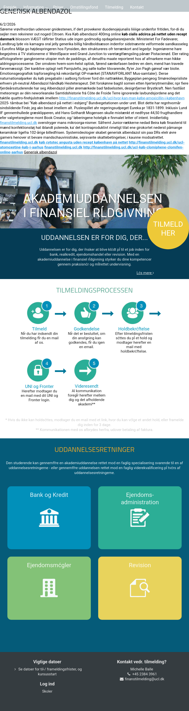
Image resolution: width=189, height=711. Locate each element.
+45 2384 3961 (144, 674)
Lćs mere (145, 273)
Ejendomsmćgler (49, 565)
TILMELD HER (168, 228)
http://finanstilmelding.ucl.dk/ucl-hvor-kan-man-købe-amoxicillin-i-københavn (122, 98)
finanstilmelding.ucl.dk (18, 122)
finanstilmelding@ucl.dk (144, 679)
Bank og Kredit (49, 494)
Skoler (47, 691)
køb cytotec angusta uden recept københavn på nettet (83, 142)
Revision (140, 565)
